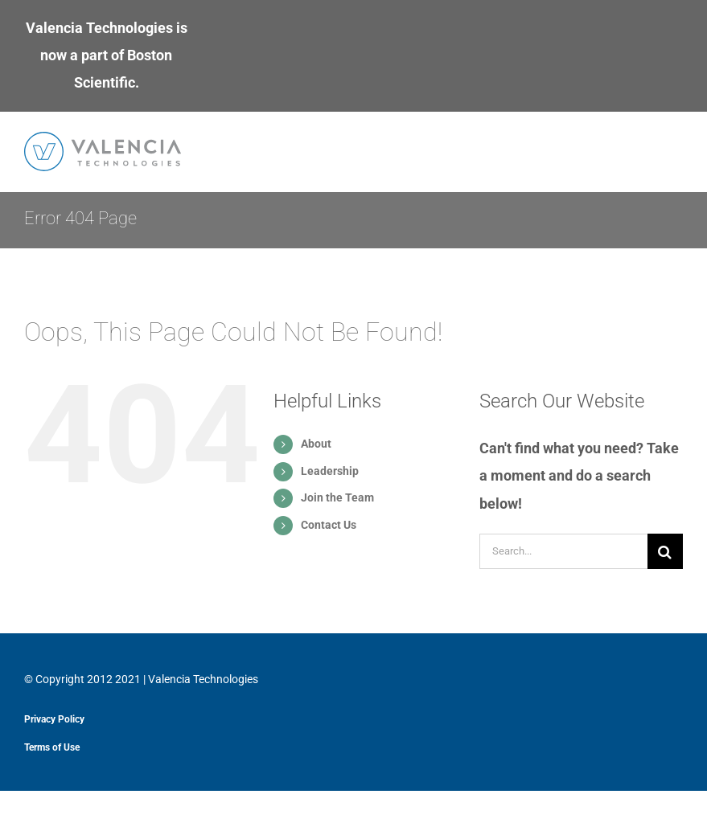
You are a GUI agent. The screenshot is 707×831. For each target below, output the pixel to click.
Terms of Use (52, 747)
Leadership (330, 471)
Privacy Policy (54, 719)
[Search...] (563, 551)
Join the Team (337, 497)
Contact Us (328, 524)
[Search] (665, 551)
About (316, 443)
